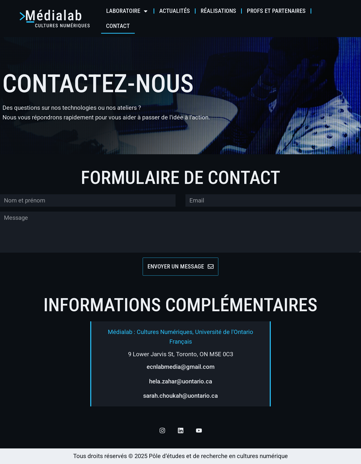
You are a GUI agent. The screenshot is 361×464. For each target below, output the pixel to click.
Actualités (174, 10)
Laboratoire (127, 11)
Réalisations (218, 10)
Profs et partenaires (276, 10)
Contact (118, 25)
